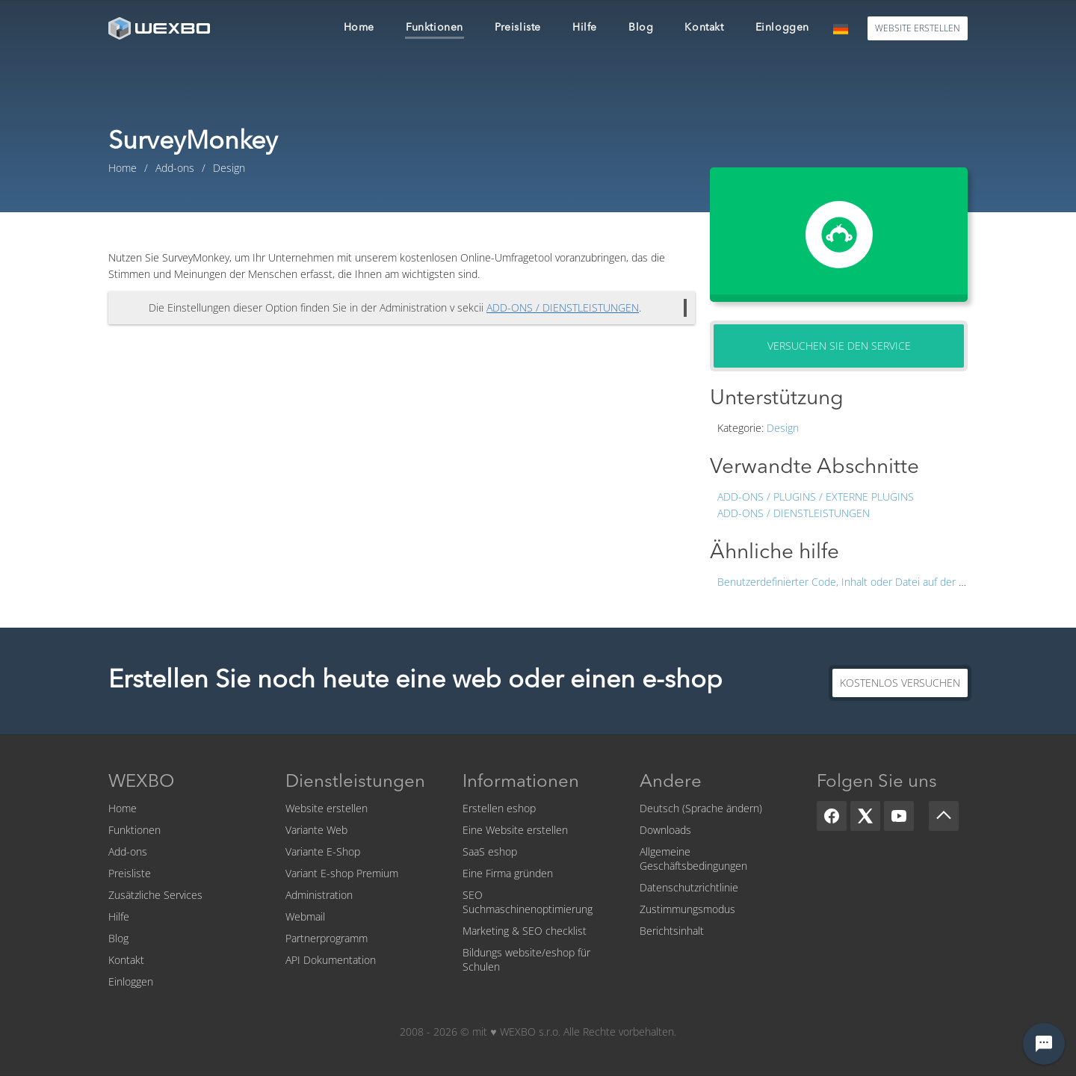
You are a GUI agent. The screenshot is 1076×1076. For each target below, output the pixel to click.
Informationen (521, 782)
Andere (671, 782)
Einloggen (130, 981)
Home (122, 808)
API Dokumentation (330, 960)
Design (783, 428)
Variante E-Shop (322, 851)
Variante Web (316, 830)
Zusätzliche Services (155, 895)
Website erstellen (326, 808)
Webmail (305, 916)
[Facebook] (832, 816)
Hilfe (118, 916)
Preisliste (129, 873)
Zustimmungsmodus (687, 909)
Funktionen (134, 830)
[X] (865, 816)
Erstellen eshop (499, 808)
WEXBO (141, 782)
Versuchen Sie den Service (839, 345)
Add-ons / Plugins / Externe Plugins (815, 496)
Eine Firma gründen (508, 873)
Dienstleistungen (355, 782)
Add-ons (127, 851)
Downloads (665, 830)
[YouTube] (899, 816)
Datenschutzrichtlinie (689, 887)
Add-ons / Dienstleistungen (793, 513)
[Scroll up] (944, 816)
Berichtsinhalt (672, 931)
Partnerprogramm (326, 938)
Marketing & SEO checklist (525, 931)
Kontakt (126, 960)
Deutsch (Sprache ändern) (701, 808)
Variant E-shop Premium (341, 873)
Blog (118, 938)
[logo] (160, 28)
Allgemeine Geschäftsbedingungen (693, 858)
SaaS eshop (490, 851)
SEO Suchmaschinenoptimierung (528, 902)
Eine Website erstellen (515, 830)
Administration (319, 895)
